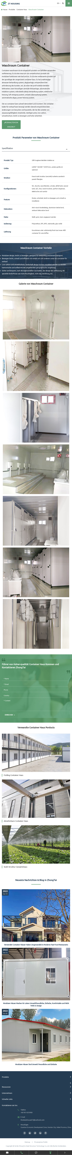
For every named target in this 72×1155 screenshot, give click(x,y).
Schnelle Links (7, 1099)
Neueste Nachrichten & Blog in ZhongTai (36, 880)
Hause (5, 9)
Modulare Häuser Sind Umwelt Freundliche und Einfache (36, 1064)
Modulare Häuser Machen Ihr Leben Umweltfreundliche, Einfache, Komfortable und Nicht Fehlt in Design (36, 1004)
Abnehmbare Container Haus (16, 821)
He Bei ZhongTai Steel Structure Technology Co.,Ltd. (32, 1146)
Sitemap (27, 1142)
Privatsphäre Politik (40, 1142)
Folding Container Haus (13, 775)
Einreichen (10, 715)
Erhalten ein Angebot (11, 125)
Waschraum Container (36, 9)
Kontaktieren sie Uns (9, 1105)
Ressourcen (6, 1087)
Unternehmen (7, 1093)
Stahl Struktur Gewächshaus (15, 867)
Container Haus (21, 9)
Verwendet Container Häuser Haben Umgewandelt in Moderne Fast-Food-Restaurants (36, 945)
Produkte (12, 9)
